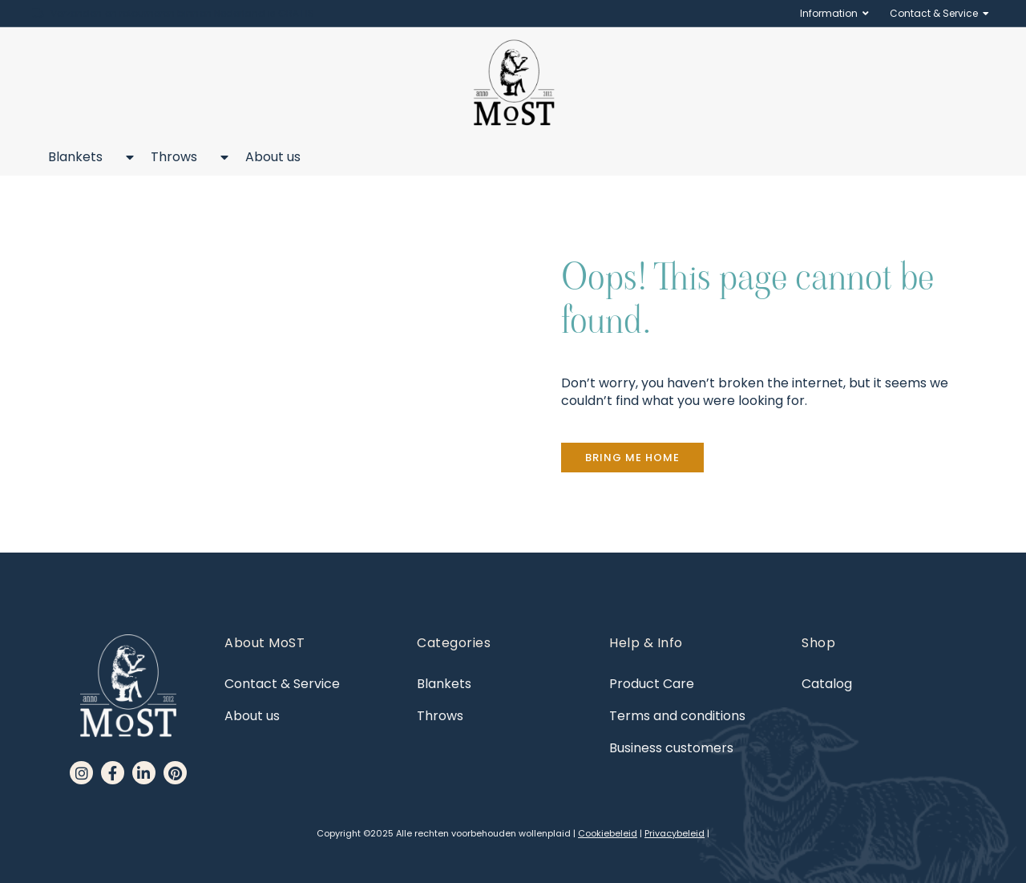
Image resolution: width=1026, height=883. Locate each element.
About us (273, 157)
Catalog (827, 683)
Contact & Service (934, 13)
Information (829, 13)
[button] (632, 457)
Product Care (651, 683)
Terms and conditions (677, 716)
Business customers (671, 748)
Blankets (83, 157)
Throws (182, 157)
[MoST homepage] (513, 83)
